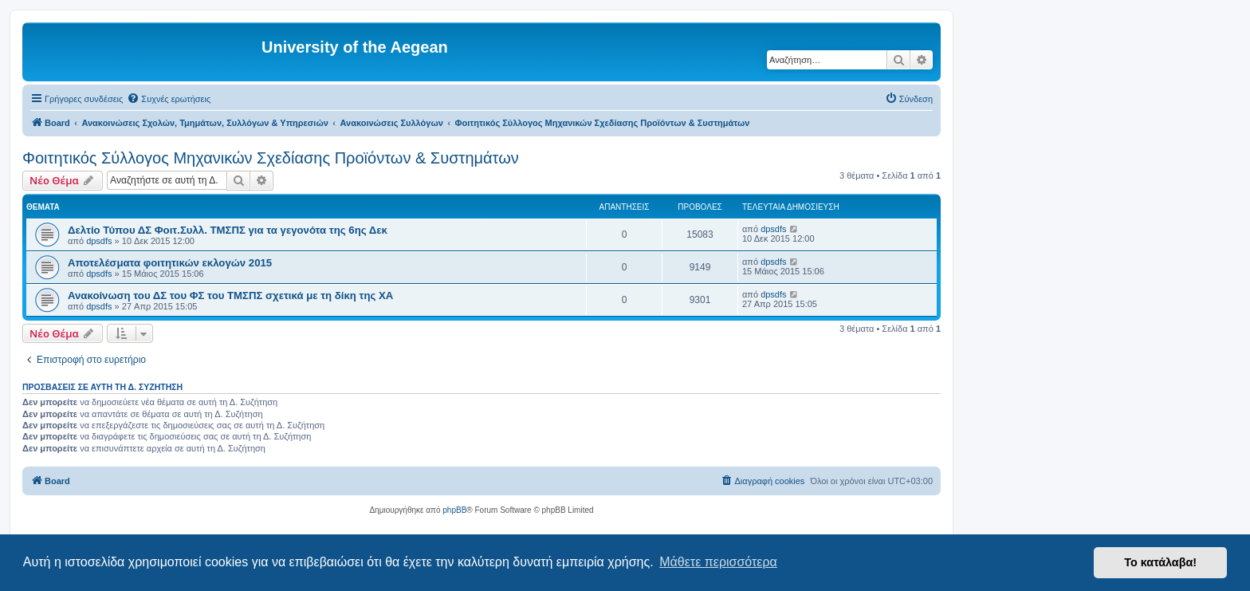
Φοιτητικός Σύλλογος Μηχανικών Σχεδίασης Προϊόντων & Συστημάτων (270, 158)
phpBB (454, 510)
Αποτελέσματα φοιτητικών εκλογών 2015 (170, 263)
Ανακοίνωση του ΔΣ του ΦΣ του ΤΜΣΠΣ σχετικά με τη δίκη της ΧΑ (230, 295)
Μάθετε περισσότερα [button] (718, 562)
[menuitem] (168, 98)
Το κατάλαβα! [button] (1160, 562)
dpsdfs (99, 241)
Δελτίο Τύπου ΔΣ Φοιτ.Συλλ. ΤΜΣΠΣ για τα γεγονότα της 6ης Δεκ (227, 230)
